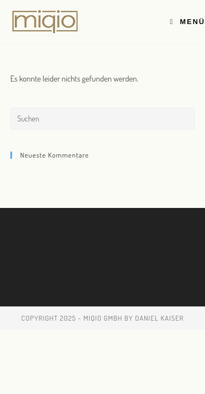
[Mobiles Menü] (187, 22)
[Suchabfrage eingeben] (102, 119)
